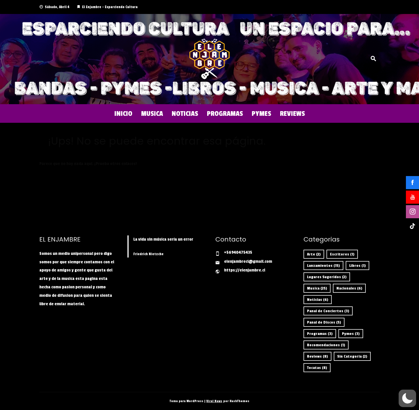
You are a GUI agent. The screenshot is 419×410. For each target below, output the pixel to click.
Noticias (185, 113)
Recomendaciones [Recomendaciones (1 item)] (326, 344)
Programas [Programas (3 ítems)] (320, 333)
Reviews (292, 113)
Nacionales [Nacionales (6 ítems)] (349, 288)
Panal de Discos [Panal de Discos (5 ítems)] (324, 322)
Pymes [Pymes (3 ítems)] (351, 333)
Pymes (261, 113)
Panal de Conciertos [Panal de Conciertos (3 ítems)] (328, 310)
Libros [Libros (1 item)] (357, 265)
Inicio (123, 113)
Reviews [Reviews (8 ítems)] (317, 356)
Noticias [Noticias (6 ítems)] (317, 299)
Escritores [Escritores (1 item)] (342, 254)
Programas (225, 113)
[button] (407, 398)
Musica (152, 113)
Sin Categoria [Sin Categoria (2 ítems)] (352, 356)
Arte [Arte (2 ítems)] (314, 254)
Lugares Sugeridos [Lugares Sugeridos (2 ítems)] (327, 276)
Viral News (214, 401)
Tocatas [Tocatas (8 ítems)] (317, 367)
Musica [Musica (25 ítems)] (317, 288)
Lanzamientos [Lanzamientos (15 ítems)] (323, 265)
